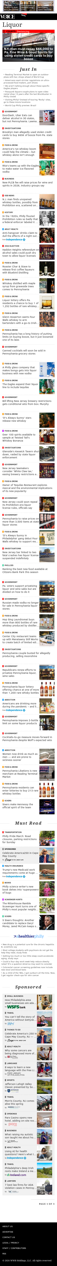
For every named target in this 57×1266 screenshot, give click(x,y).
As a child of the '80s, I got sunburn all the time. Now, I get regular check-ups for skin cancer (28, 974)
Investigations (13, 128)
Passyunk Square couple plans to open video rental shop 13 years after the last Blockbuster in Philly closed (28, 94)
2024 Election (12, 246)
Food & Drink (11, 145)
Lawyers (11, 1181)
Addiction (10, 699)
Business (9, 178)
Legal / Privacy (10, 1242)
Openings (12, 1113)
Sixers (8, 800)
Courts (11, 31)
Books (8, 882)
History (9, 212)
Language (12, 1063)
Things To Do (14, 1029)
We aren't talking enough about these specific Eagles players (26, 87)
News (23, 15)
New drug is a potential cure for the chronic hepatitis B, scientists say (27, 945)
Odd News (9, 195)
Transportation (13, 832)
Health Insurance (14, 865)
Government (11, 111)
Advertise (7, 1231)
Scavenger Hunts (13, 899)
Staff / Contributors (14, 1248)
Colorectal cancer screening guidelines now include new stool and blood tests (27, 968)
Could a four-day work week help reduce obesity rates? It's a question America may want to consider (26, 962)
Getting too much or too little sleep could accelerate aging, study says (27, 957)
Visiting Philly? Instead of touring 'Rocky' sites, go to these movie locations (27, 100)
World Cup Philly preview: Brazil (20, 105)
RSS (4, 1253)
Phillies (9, 565)
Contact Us (8, 1237)
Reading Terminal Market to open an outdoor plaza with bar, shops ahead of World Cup (26, 75)
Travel (10, 1012)
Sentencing (23, 31)
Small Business (15, 996)
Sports (10, 1080)
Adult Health (11, 229)
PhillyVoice (7, 16)
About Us (7, 1226)
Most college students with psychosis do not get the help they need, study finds (27, 951)
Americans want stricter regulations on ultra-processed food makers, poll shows (27, 81)
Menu (52, 16)
